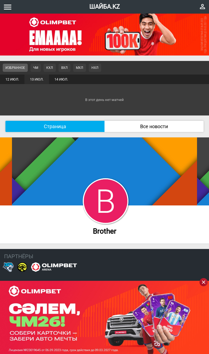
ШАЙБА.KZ (104, 6)
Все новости (154, 126)
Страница (55, 126)
